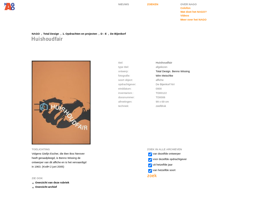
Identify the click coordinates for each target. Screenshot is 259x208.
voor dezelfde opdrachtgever (170, 159)
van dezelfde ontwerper (167, 153)
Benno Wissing (181, 71)
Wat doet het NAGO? (193, 11)
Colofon (185, 8)
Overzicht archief (46, 186)
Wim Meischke (164, 75)
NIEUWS (123, 4)
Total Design (51, 33)
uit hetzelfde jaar (162, 164)
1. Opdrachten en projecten (80, 33)
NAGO (36, 33)
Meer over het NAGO (193, 19)
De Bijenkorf (118, 33)
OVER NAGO (188, 4)
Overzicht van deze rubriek (52, 182)
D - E (104, 33)
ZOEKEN (152, 4)
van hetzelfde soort (164, 170)
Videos (184, 15)
